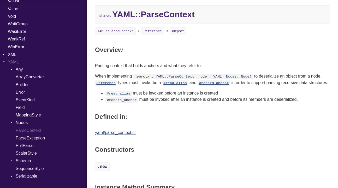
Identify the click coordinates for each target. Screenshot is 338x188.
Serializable (26, 176)
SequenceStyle (30, 168)
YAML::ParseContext (115, 31)
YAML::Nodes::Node (231, 77)
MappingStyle (28, 115)
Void (12, 16)
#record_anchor (214, 83)
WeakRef (16, 39)
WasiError (17, 31)
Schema (23, 160)
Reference (153, 31)
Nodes (22, 122)
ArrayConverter (30, 77)
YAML (13, 62)
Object (178, 31)
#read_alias (175, 83)
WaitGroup (18, 24)
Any (19, 69)
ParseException (30, 138)
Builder (22, 85)
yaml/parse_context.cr (115, 132)
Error (20, 92)
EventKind (25, 100)
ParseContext (28, 130)
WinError (16, 47)
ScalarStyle (26, 153)
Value (13, 9)
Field (20, 107)
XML (12, 54)
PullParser (25, 145)
